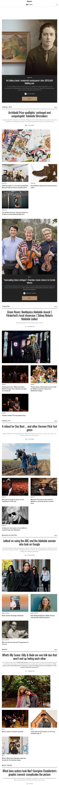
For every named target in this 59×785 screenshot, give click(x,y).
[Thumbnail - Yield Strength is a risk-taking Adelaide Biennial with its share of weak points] (15, 176)
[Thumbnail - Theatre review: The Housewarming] (15, 405)
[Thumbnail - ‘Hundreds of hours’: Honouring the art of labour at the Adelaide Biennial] (15, 203)
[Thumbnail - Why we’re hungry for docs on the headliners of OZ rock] (15, 490)
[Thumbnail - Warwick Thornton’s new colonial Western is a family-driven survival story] (44, 491)
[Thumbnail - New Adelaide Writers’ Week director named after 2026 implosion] (44, 606)
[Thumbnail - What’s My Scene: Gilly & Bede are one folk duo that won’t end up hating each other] (29, 680)
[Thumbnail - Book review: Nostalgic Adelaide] (15, 605)
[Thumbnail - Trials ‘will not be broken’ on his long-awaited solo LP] (44, 722)
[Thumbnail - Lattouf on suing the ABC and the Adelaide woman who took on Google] (29, 565)
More (55, 107)
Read (29, 98)
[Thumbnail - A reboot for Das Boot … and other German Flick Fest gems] (29, 450)
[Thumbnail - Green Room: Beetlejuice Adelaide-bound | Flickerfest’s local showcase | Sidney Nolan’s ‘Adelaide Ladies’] (29, 336)
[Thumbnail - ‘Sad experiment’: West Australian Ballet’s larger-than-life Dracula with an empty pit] (15, 378)
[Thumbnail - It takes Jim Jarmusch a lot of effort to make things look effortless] (15, 518)
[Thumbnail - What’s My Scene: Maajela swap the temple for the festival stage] (15, 749)
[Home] (29, 1)
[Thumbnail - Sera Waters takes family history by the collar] (44, 176)
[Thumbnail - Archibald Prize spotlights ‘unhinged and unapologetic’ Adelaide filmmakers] (29, 136)
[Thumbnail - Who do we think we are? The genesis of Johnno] (15, 633)
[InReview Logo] (29, 4)
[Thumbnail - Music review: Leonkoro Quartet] (15, 721)
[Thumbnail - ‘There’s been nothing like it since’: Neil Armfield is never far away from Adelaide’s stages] (44, 378)
